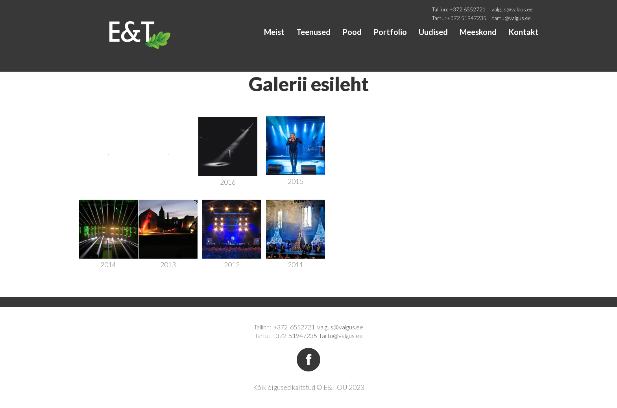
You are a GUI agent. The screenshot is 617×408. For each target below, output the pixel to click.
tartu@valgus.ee (511, 18)
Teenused (313, 32)
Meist (274, 32)
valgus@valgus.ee (512, 9)
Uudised (433, 32)
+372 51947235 (466, 18)
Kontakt (523, 32)
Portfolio (390, 32)
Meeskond (478, 32)
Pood (352, 32)
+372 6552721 (467, 9)
